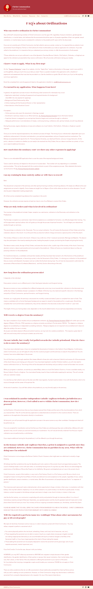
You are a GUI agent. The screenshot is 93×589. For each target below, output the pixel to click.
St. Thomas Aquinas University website (27, 169)
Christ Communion (21, 6)
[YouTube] (88, 16)
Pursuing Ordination (15, 69)
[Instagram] (86, 16)
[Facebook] (83, 16)
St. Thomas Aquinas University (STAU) (58, 320)
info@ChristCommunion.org (72, 16)
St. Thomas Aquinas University (48, 116)
